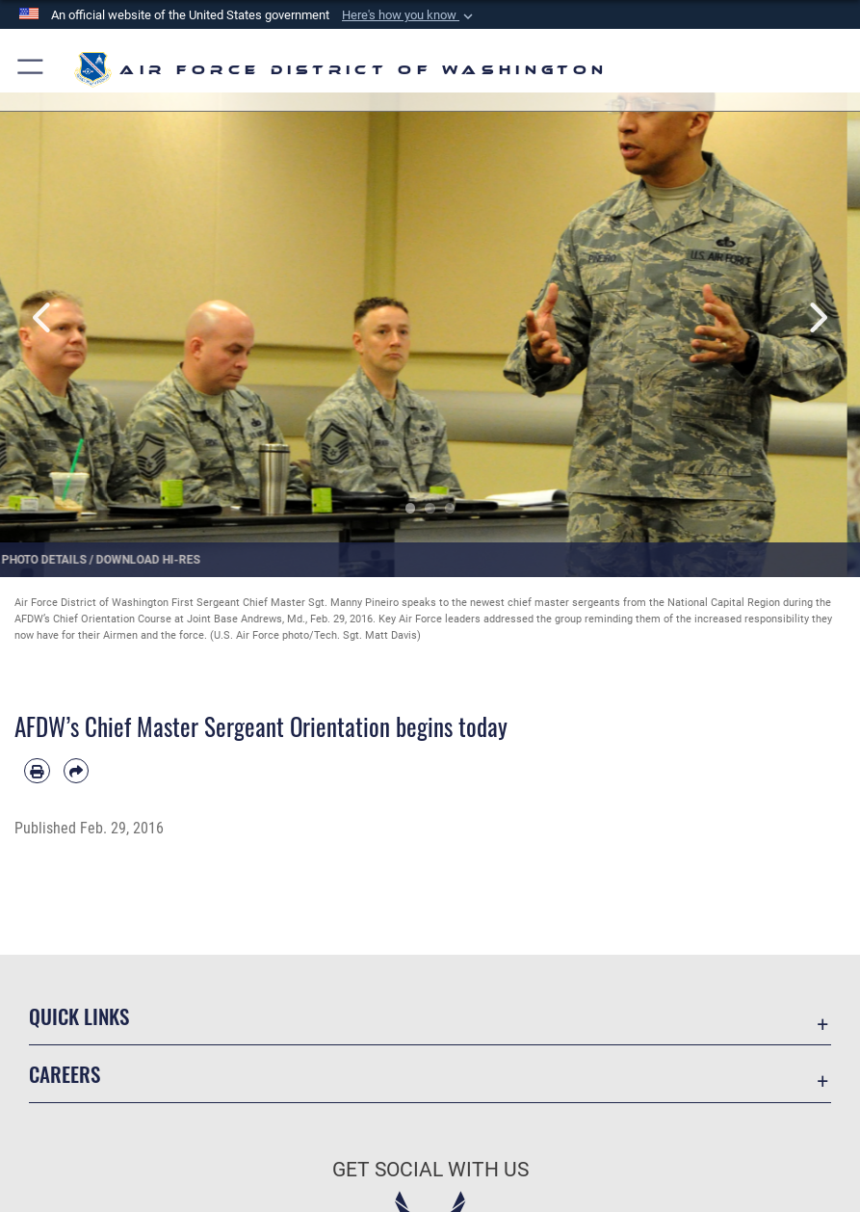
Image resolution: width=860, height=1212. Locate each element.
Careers (64, 1074)
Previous (43, 317)
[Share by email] (77, 771)
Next (817, 317)
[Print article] (37, 771)
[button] (409, 15)
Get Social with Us (430, 1169)
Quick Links (79, 1016)
